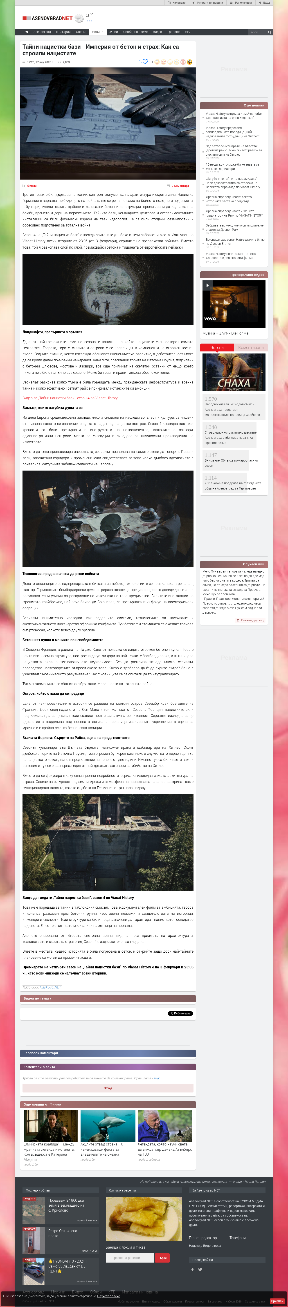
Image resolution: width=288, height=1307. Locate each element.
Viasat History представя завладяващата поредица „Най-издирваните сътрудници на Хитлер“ (232, 132)
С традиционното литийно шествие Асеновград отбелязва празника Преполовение (230, 437)
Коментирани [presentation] (251, 347)
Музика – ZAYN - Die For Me (225, 333)
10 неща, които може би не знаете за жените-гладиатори (232, 166)
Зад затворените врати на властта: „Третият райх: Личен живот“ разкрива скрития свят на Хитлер (234, 150)
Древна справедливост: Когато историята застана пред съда (229, 199)
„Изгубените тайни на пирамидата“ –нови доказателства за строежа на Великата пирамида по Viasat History (233, 182)
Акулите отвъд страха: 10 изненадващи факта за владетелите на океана (102, 1149)
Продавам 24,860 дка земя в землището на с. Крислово (66, 1235)
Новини (97, 32)
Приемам (277, 1301)
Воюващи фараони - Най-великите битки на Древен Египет (236, 241)
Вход (108, 1088)
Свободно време (135, 32)
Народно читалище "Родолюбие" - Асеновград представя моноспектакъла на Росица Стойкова (232, 409)
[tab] (217, 349)
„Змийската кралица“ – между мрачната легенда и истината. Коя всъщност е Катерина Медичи (49, 1152)
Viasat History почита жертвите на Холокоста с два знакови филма (231, 256)
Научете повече (108, 1296)
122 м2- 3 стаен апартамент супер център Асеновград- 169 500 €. (65, 1208)
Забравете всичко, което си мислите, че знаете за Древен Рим (234, 227)
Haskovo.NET (50, 987)
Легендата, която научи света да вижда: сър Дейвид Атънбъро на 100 (165, 1149)
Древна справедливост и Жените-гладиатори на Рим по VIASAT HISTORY (234, 213)
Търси (162, 1258)
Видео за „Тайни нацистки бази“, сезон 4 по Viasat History (70, 397)
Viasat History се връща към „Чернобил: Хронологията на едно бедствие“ (234, 115)
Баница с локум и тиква (126, 1247)
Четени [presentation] (217, 347)
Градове (173, 32)
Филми (31, 186)
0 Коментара (180, 186)
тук (157, 1078)
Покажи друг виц (250, 620)
